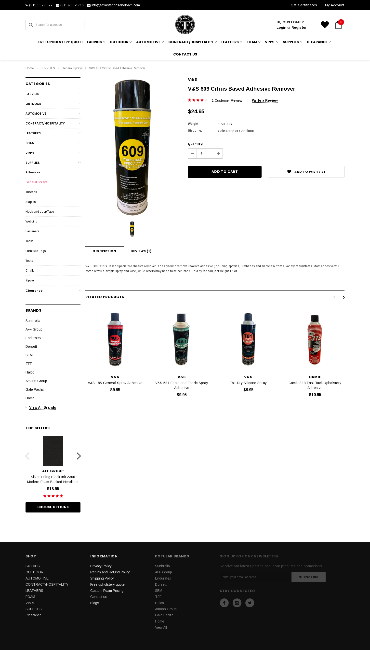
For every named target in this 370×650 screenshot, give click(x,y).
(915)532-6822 (39, 5)
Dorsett (31, 346)
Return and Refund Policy (110, 572)
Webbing (32, 221)
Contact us (185, 54)
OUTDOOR (33, 104)
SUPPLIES (47, 68)
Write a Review (265, 100)
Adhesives (33, 172)
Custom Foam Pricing (106, 591)
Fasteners (32, 231)
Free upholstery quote (60, 42)
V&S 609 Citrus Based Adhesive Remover (117, 68)
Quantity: (195, 144)
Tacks (29, 241)
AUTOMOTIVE (36, 113)
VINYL (30, 153)
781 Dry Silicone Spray (248, 383)
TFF (29, 364)
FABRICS (32, 94)
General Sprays (72, 68)
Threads (31, 192)
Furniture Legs (36, 251)
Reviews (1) (141, 251)
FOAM (30, 143)
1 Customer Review (227, 100)
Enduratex (33, 338)
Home (30, 68)
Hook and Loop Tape (40, 211)
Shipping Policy (102, 578)
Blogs (94, 603)
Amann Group (36, 381)
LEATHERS (33, 133)
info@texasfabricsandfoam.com (113, 5)
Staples (31, 202)
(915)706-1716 (70, 5)
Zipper (30, 280)
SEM (29, 355)
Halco (30, 372)
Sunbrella (33, 321)
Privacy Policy (101, 566)
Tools (29, 261)
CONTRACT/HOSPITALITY (45, 123)
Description (104, 251)
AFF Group (34, 329)
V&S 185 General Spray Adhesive (115, 383)
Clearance (34, 291)
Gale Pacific (35, 389)
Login (281, 27)
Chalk (30, 270)
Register (299, 27)
